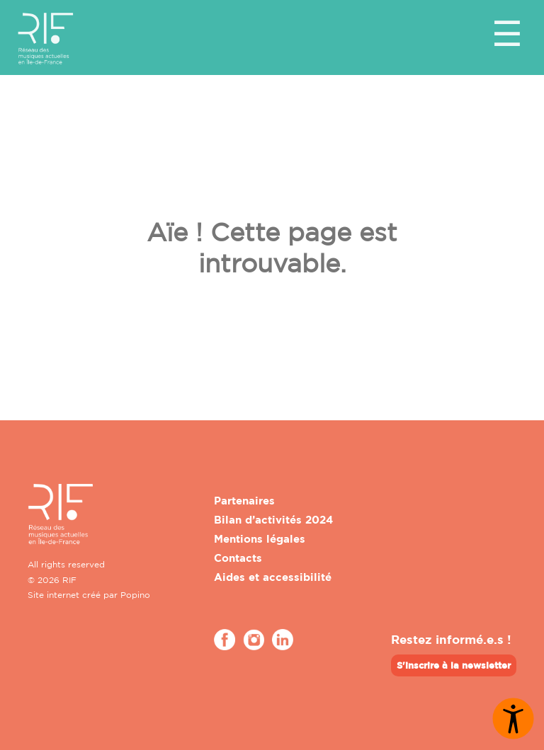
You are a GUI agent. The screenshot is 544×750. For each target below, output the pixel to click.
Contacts (238, 558)
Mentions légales (259, 539)
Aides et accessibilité (273, 577)
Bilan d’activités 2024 (273, 520)
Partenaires (244, 501)
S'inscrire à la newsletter (454, 665)
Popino (135, 594)
